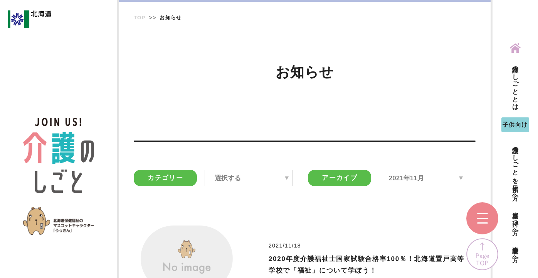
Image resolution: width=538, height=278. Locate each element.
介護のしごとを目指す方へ (515, 170)
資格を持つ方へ (515, 219)
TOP (139, 17)
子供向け (515, 124)
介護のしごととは (515, 84)
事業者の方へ (515, 251)
